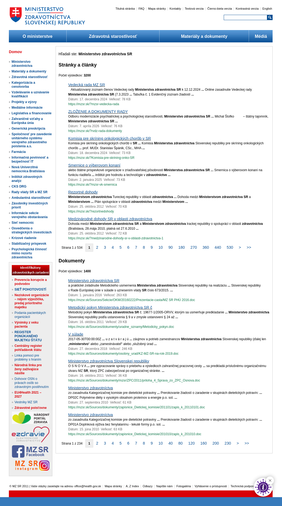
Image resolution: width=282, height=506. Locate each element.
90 (170, 247)
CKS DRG (19, 186)
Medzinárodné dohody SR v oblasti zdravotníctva (110, 219)
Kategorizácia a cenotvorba (23, 85)
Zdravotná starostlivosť (113, 36)
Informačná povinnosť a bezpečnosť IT (30, 159)
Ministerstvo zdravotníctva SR (93, 280)
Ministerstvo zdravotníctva (22, 64)
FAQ (141, 8)
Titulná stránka (125, 8)
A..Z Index (132, 486)
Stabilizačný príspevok (29, 243)
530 (230, 247)
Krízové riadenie (24, 238)
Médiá (261, 36)
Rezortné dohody (83, 192)
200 (215, 443)
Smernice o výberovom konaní (94, 165)
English (267, 8)
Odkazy (148, 486)
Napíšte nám (164, 486)
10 (160, 247)
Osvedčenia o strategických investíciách (32, 230)
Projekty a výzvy (24, 102)
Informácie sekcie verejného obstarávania (30, 215)
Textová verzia (194, 8)
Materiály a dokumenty (204, 36)
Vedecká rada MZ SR (86, 85)
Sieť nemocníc (23, 223)
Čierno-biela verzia (219, 8)
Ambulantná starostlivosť (31, 198)
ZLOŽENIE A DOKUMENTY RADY (98, 111)
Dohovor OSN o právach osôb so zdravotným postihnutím (32, 383)
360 (206, 247)
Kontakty (175, 8)
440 (218, 247)
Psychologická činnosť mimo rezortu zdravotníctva (29, 253)
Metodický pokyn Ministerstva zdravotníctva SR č (110, 307)
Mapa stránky (157, 8)
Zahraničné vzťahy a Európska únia (27, 121)
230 (228, 443)
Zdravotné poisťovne (31, 408)
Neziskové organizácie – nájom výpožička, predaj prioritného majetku (32, 301)
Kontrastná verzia (247, 8)
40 (170, 443)
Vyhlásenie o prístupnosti (211, 486)
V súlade (75, 334)
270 (193, 247)
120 (191, 443)
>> (249, 247)
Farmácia (19, 152)
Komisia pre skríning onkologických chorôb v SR (109, 138)
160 (203, 443)
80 (180, 443)
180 (181, 247)
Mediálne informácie (27, 107)
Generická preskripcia (28, 128)
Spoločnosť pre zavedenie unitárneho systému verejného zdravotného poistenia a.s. (32, 140)
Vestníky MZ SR (26, 402)
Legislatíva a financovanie (32, 113)
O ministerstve (37, 36)
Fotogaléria (183, 486)
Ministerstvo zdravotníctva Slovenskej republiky (108, 361)
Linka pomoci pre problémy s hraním (28, 357)
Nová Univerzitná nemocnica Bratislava (28, 169)
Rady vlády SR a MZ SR (30, 192)
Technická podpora (243, 486)
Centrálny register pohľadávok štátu (28, 348)
